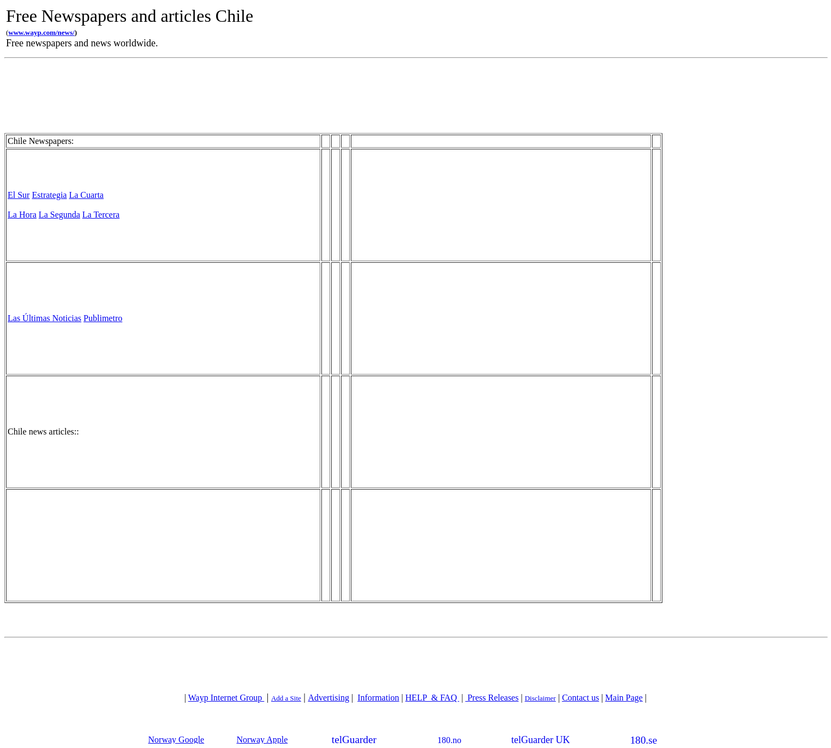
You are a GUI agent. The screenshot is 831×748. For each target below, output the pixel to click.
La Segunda (59, 214)
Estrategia (49, 195)
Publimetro (102, 318)
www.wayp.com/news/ (41, 32)
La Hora (22, 214)
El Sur (18, 195)
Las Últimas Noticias (44, 318)
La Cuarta (86, 195)
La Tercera (100, 214)
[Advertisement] (458, 26)
